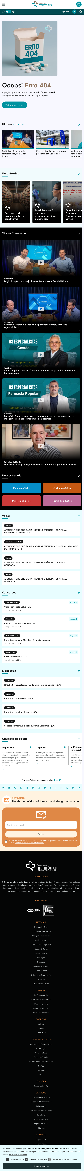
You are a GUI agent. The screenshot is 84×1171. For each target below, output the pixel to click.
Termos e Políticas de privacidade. (29, 842)
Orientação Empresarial (41, 975)
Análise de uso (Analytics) (36, 1159)
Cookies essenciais (15, 1159)
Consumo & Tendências (41, 999)
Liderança (41, 1070)
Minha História (41, 971)
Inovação (41, 957)
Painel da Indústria (62, 500)
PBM (41, 1074)
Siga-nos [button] (65, 11)
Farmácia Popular (41, 1057)
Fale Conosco (41, 1144)
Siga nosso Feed (41, 1123)
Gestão (41, 1066)
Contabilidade (41, 1053)
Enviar (41, 834)
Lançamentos (41, 953)
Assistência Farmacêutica (41, 1044)
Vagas (41, 1028)
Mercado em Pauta (41, 966)
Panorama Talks (21, 488)
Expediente (41, 1139)
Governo (41, 979)
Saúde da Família (41, 1086)
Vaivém (41, 1024)
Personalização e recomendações (62, 1159)
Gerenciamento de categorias (41, 1061)
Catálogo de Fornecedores (41, 1110)
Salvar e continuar (42, 1166)
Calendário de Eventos (41, 1097)
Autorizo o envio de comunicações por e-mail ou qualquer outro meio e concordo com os (43, 842)
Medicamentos (41, 940)
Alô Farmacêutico (62, 488)
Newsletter (41, 1115)
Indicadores (41, 1106)
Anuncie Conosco (41, 1119)
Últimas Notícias (41, 927)
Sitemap (41, 1128)
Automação (41, 1048)
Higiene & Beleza (41, 949)
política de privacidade (18, 1154)
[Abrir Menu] (10, 4)
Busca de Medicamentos (41, 1102)
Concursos (41, 1033)
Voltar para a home (14, 105)
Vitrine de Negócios (41, 1008)
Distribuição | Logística (41, 944)
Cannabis (41, 962)
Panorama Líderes (21, 500)
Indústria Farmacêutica (41, 931)
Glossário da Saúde (41, 984)
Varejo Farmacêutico (41, 936)
